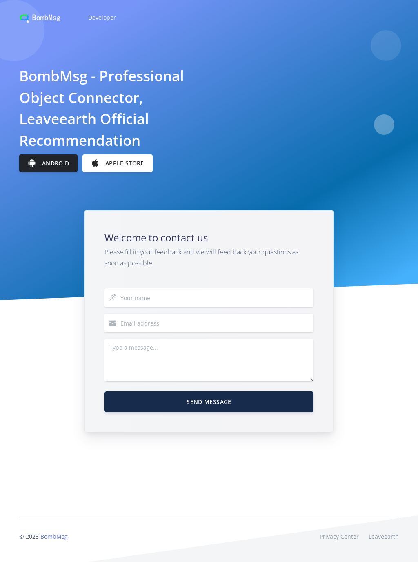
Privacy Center (339, 536)
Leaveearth (384, 536)
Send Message (209, 402)
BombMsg (54, 536)
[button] (101, 18)
